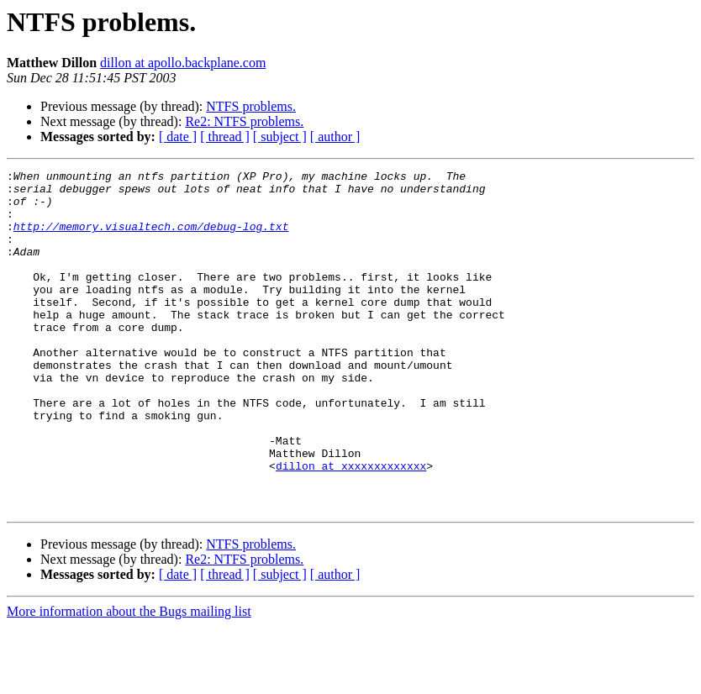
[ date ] (178, 136)
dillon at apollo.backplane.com (183, 62)
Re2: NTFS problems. (244, 121)
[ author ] (335, 136)
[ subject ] (280, 136)
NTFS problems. (251, 106)
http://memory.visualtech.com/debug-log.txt (151, 238)
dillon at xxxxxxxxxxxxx (351, 526)
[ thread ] (225, 136)
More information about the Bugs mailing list (129, 679)
